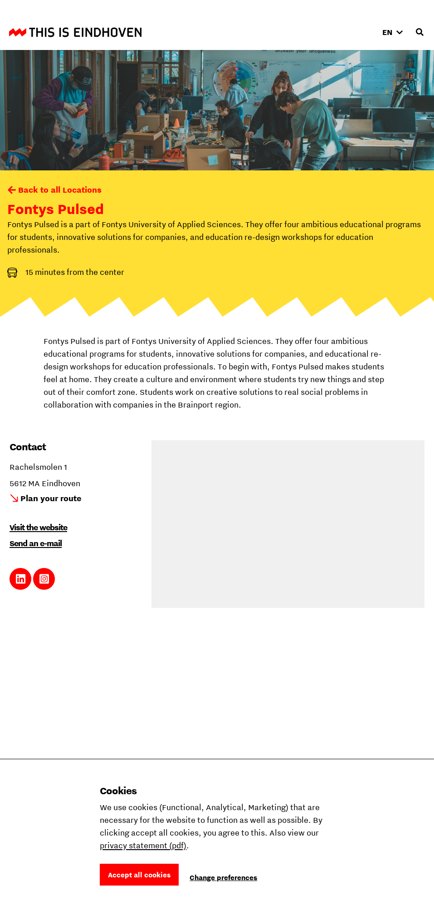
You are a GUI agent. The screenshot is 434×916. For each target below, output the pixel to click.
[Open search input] (419, 32)
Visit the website (38, 527)
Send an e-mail (36, 543)
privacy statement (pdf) (143, 845)
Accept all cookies (139, 874)
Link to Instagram (44, 579)
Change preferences (223, 877)
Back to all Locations (60, 189)
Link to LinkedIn (20, 579)
